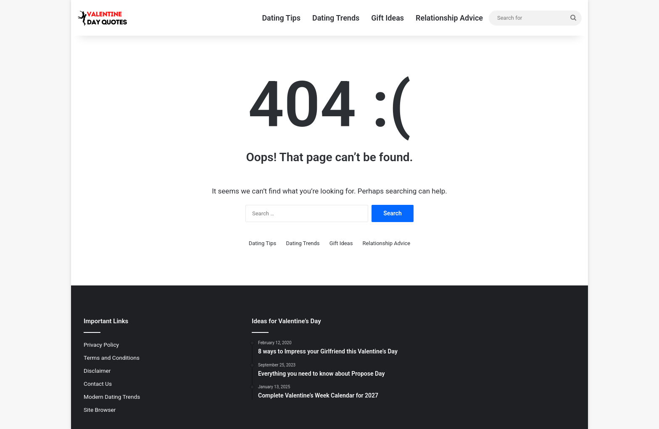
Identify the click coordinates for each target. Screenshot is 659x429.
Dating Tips (281, 17)
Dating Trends (335, 17)
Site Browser (100, 409)
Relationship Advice (449, 17)
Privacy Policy (101, 344)
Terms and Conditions (112, 357)
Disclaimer (97, 370)
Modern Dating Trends (112, 396)
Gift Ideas (387, 17)
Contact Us (98, 383)
